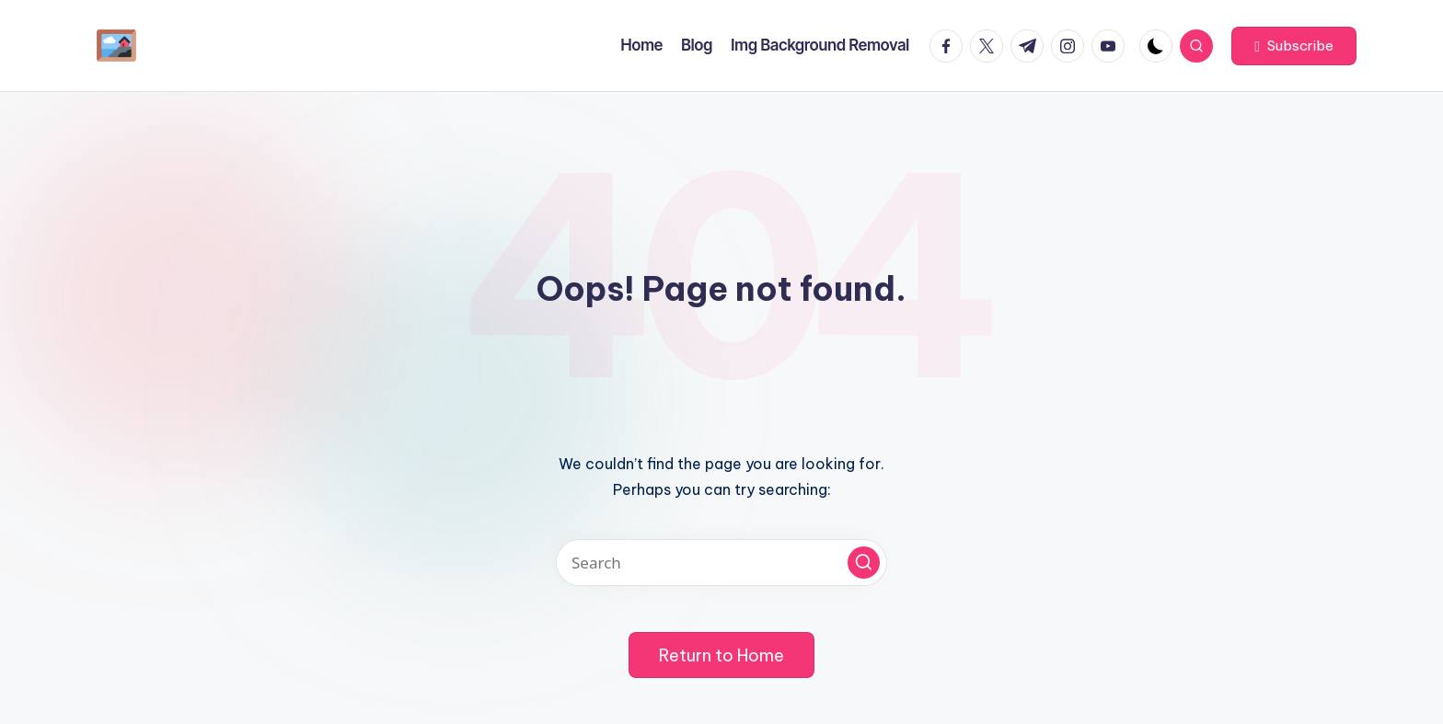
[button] (1293, 46)
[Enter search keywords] (721, 562)
